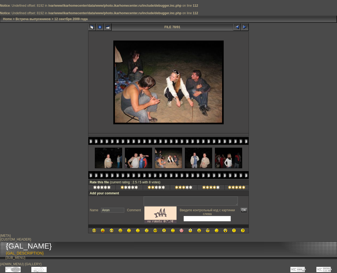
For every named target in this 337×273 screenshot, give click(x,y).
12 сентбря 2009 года (71, 19)
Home (7, 19)
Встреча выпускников (33, 19)
